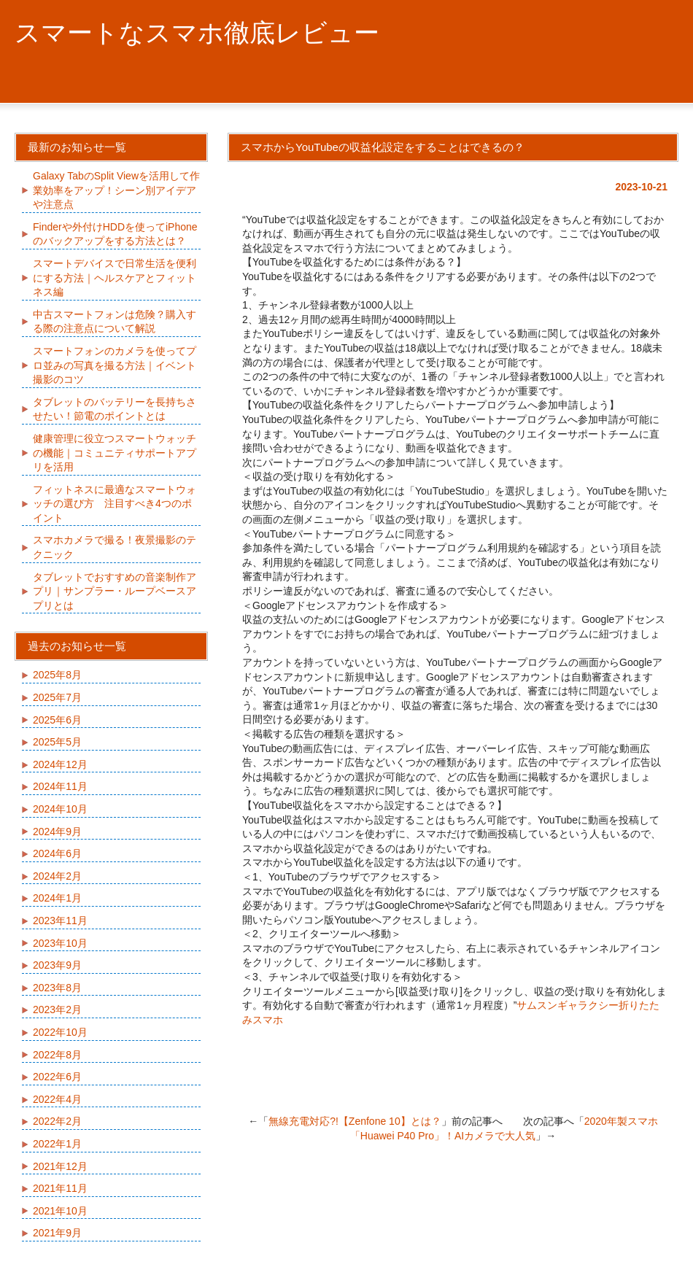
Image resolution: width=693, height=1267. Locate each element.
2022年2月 (57, 1121)
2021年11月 (60, 1188)
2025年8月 (57, 675)
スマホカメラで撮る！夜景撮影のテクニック (114, 547)
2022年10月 (60, 1032)
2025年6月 (57, 720)
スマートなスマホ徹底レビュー (197, 32)
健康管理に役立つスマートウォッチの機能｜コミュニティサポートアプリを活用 (114, 453)
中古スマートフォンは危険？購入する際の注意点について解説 (114, 322)
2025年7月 (57, 697)
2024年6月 (57, 853)
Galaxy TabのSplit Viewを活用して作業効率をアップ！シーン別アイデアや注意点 (116, 190)
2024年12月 (60, 764)
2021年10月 (60, 1211)
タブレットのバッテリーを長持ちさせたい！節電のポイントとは (114, 409)
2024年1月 (57, 898)
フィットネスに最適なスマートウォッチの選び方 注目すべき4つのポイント (114, 504)
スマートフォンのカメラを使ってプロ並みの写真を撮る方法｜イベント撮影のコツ (114, 365)
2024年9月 (57, 831)
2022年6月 (57, 1076)
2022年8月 (57, 1055)
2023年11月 (60, 920)
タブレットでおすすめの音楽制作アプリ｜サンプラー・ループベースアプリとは (114, 591)
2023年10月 (60, 943)
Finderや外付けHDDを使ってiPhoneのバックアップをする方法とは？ (115, 234)
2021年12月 (60, 1166)
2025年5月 (57, 742)
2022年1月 (57, 1144)
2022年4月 (57, 1099)
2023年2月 (57, 1009)
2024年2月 (57, 876)
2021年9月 (57, 1233)
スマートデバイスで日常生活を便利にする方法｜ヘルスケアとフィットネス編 (114, 277)
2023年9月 (57, 965)
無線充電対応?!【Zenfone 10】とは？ (354, 1121)
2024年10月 (60, 809)
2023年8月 (57, 987)
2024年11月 (60, 786)
